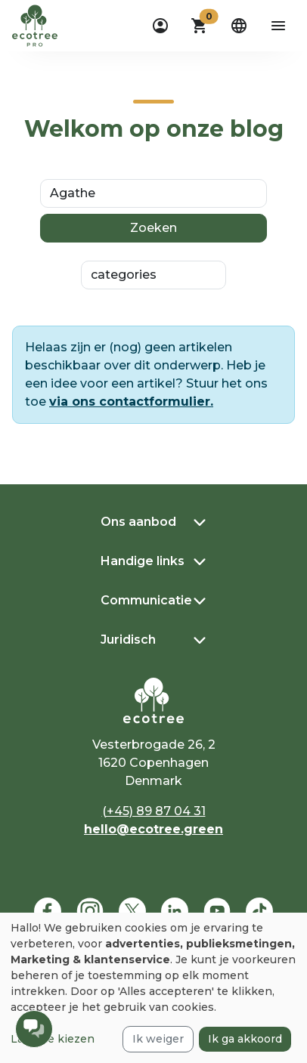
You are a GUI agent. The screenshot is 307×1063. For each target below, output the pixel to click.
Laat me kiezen (53, 1039)
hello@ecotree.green (153, 829)
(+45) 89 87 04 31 (154, 811)
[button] (199, 25)
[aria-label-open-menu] (278, 25)
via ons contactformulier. (131, 401)
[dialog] (153, 988)
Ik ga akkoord (245, 1039)
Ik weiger (158, 1039)
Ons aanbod (138, 522)
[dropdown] (160, 25)
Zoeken (153, 228)
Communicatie (146, 600)
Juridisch (128, 639)
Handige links (143, 561)
